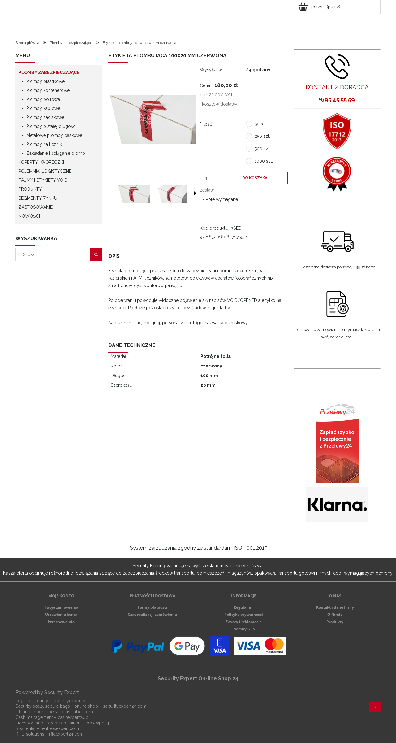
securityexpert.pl (70, 700)
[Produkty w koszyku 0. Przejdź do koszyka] (319, 6)
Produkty (30, 189)
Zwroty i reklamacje (244, 621)
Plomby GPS (243, 629)
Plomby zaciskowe (45, 117)
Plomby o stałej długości (51, 126)
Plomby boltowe (43, 99)
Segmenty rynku (38, 198)
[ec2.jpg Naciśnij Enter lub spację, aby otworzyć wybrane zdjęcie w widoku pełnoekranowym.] (152, 119)
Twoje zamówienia (61, 607)
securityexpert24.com (125, 706)
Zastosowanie (36, 207)
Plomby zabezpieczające (49, 72)
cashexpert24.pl (74, 717)
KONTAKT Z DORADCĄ (337, 87)
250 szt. (262, 136)
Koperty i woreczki (41, 162)
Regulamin (244, 607)
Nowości (29, 216)
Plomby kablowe (43, 108)
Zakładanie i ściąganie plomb (55, 153)
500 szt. (262, 148)
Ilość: (206, 124)
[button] (195, 193)
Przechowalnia (61, 621)
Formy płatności (152, 607)
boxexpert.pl (99, 722)
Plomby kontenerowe (48, 90)
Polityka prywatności (243, 614)
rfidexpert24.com (66, 734)
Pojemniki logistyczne (45, 171)
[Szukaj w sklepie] (54, 254)
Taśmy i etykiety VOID (43, 180)
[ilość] (206, 178)
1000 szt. (264, 161)
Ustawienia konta (61, 614)
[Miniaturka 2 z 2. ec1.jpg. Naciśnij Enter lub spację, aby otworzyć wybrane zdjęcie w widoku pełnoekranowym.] (171, 194)
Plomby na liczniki (44, 144)
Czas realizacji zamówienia (152, 614)
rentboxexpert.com (60, 728)
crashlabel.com (77, 711)
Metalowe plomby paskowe (54, 135)
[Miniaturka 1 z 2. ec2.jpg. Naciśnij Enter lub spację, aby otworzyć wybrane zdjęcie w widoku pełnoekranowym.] (134, 194)
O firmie (334, 614)
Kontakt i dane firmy (335, 607)
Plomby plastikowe (45, 81)
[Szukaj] (96, 254)
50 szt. (261, 123)
